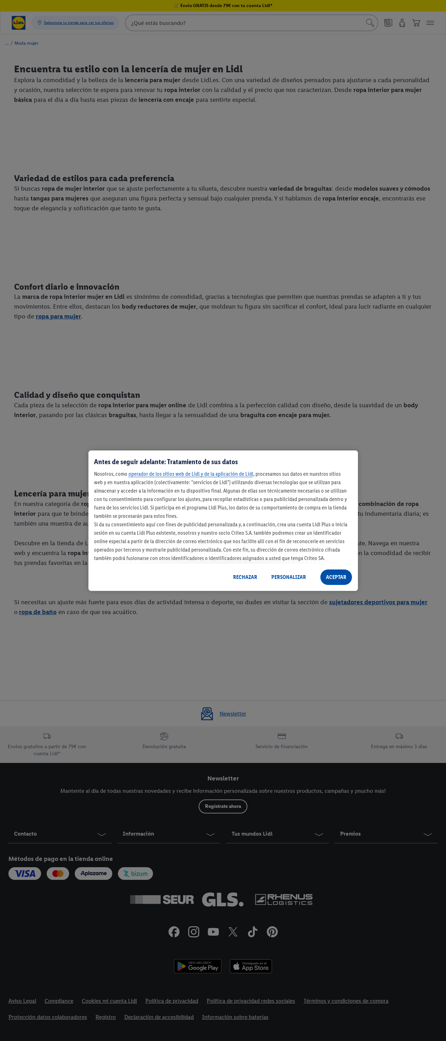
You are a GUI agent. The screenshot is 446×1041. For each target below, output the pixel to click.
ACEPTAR (336, 577)
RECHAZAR (245, 577)
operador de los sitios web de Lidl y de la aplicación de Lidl (190, 473)
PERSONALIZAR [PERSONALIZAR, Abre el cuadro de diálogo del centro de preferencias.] (288, 577)
